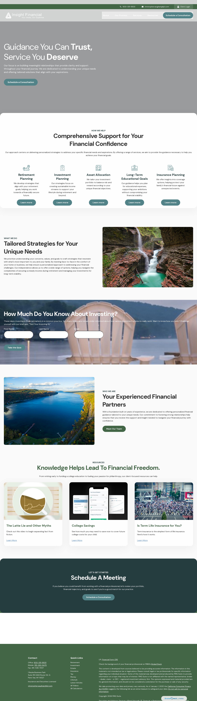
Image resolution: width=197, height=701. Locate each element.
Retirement (75, 662)
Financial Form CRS (110, 659)
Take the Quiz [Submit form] (14, 347)
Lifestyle (73, 680)
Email (76, 329)
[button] (106, 11)
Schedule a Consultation (21, 82)
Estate (73, 668)
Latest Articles (76, 683)
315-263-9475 (40, 665)
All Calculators (76, 688)
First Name (9, 329)
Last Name (44, 329)
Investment (75, 665)
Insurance (74, 671)
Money (73, 677)
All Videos (74, 685)
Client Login (183, 2)
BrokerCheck (156, 664)
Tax (71, 674)
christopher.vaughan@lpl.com (155, 2)
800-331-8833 (127, 2)
